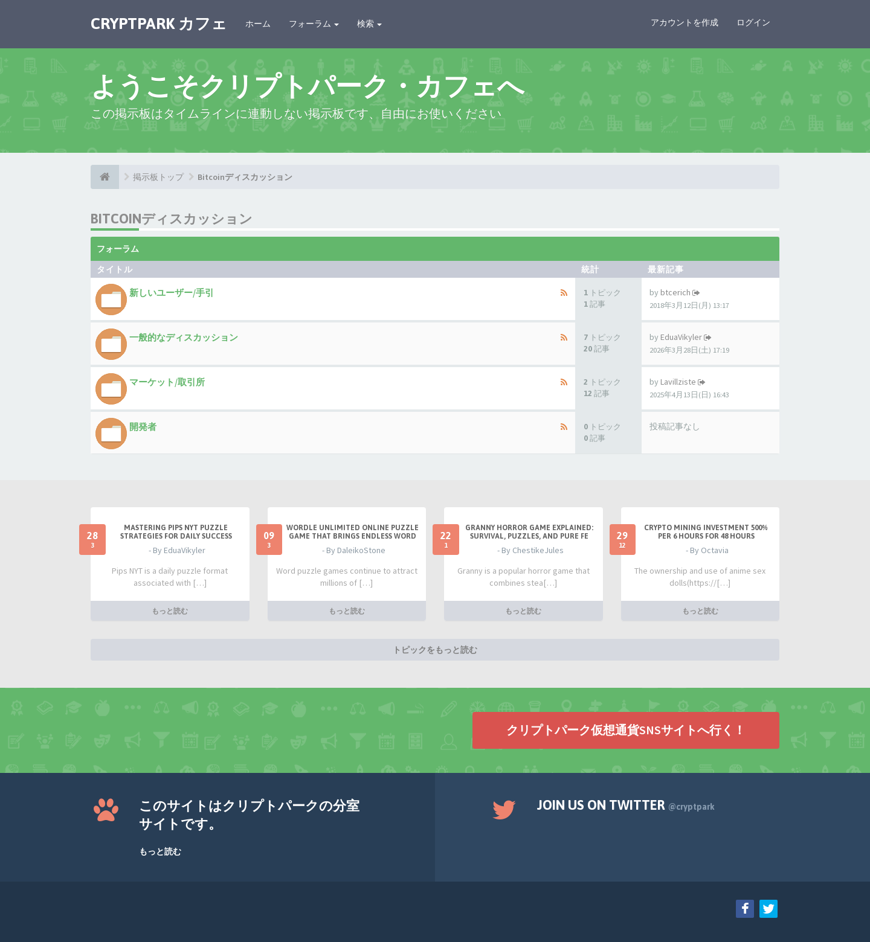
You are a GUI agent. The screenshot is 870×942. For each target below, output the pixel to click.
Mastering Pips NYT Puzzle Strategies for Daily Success (176, 532)
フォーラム (314, 23)
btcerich (675, 292)
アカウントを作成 (684, 22)
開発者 (142, 426)
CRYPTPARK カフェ (159, 23)
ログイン (753, 22)
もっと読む (170, 610)
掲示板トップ (158, 176)
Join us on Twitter (626, 805)
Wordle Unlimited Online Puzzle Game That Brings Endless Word (352, 532)
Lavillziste (678, 381)
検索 (369, 23)
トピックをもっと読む (435, 649)
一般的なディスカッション (183, 337)
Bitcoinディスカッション (245, 176)
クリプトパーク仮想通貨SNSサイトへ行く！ (626, 729)
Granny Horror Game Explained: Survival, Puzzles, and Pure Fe (529, 532)
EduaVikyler (681, 337)
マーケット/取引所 (167, 382)
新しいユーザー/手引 (171, 292)
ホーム (258, 23)
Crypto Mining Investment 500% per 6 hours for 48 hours (706, 532)
